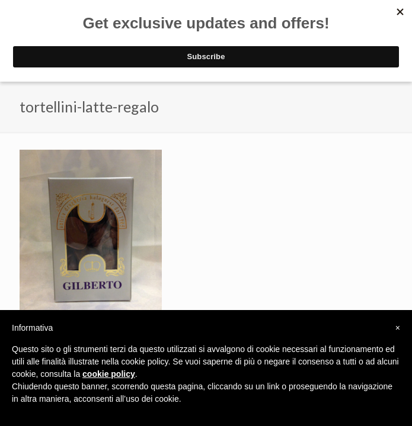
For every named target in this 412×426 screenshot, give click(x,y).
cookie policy (108, 374)
